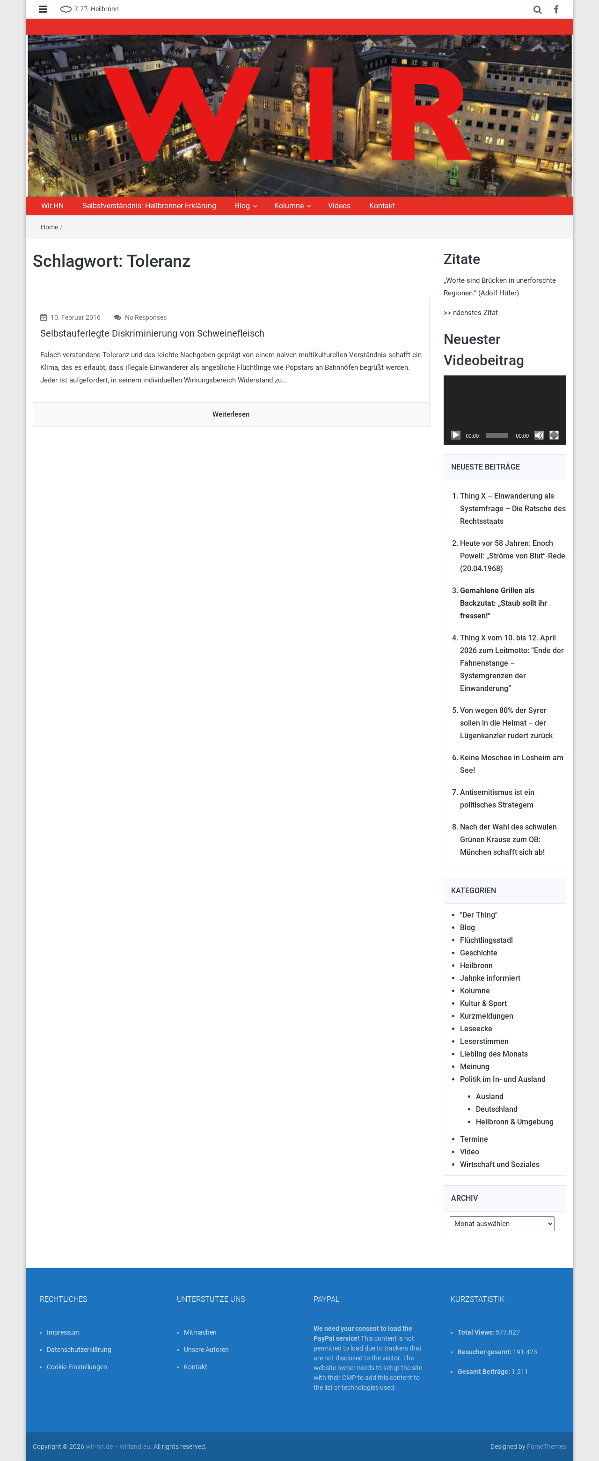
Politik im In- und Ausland (503, 1079)
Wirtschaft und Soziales (500, 1164)
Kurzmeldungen (486, 1016)
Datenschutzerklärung (79, 1349)
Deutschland (497, 1109)
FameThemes (546, 1446)
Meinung (474, 1066)
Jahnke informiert (490, 978)
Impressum (63, 1332)
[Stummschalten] (539, 435)
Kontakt (382, 205)
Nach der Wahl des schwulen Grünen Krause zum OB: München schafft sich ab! (508, 839)
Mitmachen (200, 1332)
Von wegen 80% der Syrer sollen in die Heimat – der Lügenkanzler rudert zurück (506, 723)
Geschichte (478, 952)
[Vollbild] (554, 435)
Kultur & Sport (483, 1003)
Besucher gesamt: (485, 1352)
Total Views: (477, 1332)
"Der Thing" (478, 914)
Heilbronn (476, 965)
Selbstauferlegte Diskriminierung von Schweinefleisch (152, 333)
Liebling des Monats (494, 1054)
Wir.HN (52, 205)
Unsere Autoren (206, 1349)
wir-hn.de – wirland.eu (118, 1446)
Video (469, 1151)
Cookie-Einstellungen (77, 1367)
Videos (339, 205)
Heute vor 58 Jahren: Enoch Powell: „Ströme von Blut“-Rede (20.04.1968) (512, 556)
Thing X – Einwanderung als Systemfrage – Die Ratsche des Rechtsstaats (513, 509)
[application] (505, 410)
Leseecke (476, 1028)
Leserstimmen (484, 1041)
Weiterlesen (230, 414)
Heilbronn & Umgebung (515, 1121)
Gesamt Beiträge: (484, 1371)
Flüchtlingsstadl (486, 940)
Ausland (490, 1096)
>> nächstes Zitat (471, 312)
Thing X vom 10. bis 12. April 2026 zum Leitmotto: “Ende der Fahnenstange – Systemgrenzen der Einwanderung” (512, 663)
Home (49, 227)
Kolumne (289, 205)
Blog (242, 205)
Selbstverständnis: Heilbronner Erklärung (149, 205)
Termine (474, 1139)
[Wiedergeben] (455, 435)
